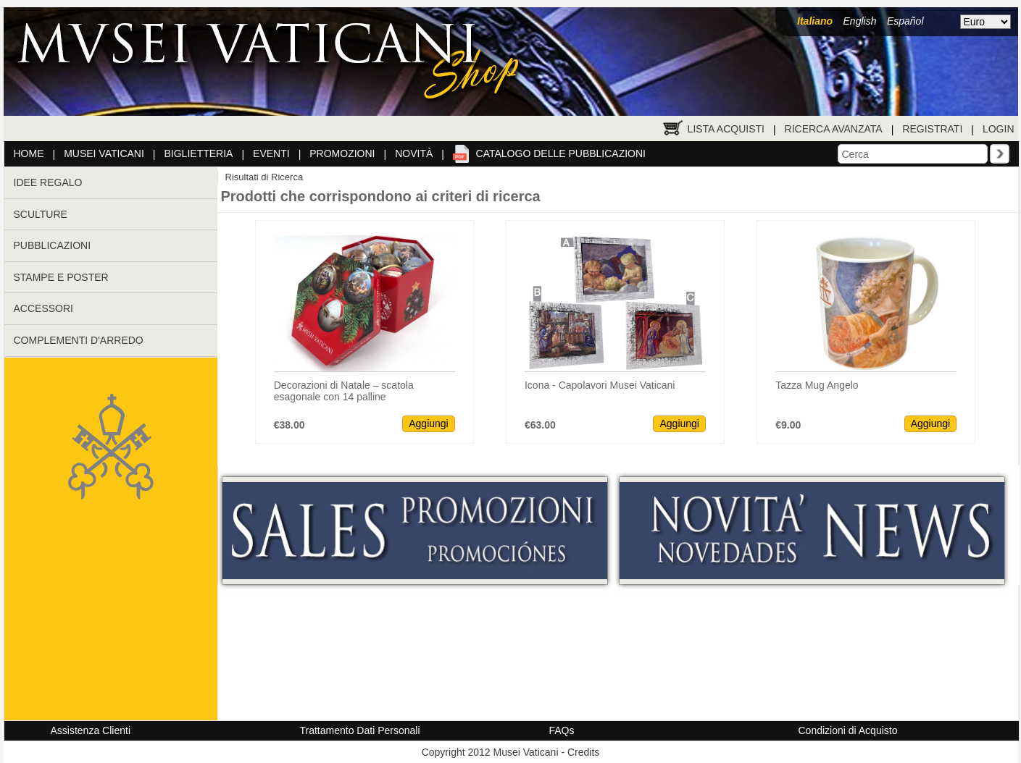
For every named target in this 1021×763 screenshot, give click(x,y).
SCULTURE (40, 214)
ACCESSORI (43, 308)
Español (905, 21)
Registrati (932, 129)
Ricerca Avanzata (834, 129)
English (860, 21)
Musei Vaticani (104, 153)
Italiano (815, 21)
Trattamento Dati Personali (360, 730)
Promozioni (342, 153)
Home (29, 153)
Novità (414, 153)
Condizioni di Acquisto (848, 730)
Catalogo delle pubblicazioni (561, 153)
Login (998, 129)
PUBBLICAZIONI (52, 245)
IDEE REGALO (48, 182)
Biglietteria (198, 153)
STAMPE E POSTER (61, 277)
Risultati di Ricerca (264, 177)
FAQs (562, 730)
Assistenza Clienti (91, 730)
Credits (583, 752)
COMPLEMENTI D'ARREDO (78, 340)
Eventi (271, 153)
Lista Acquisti (726, 129)
